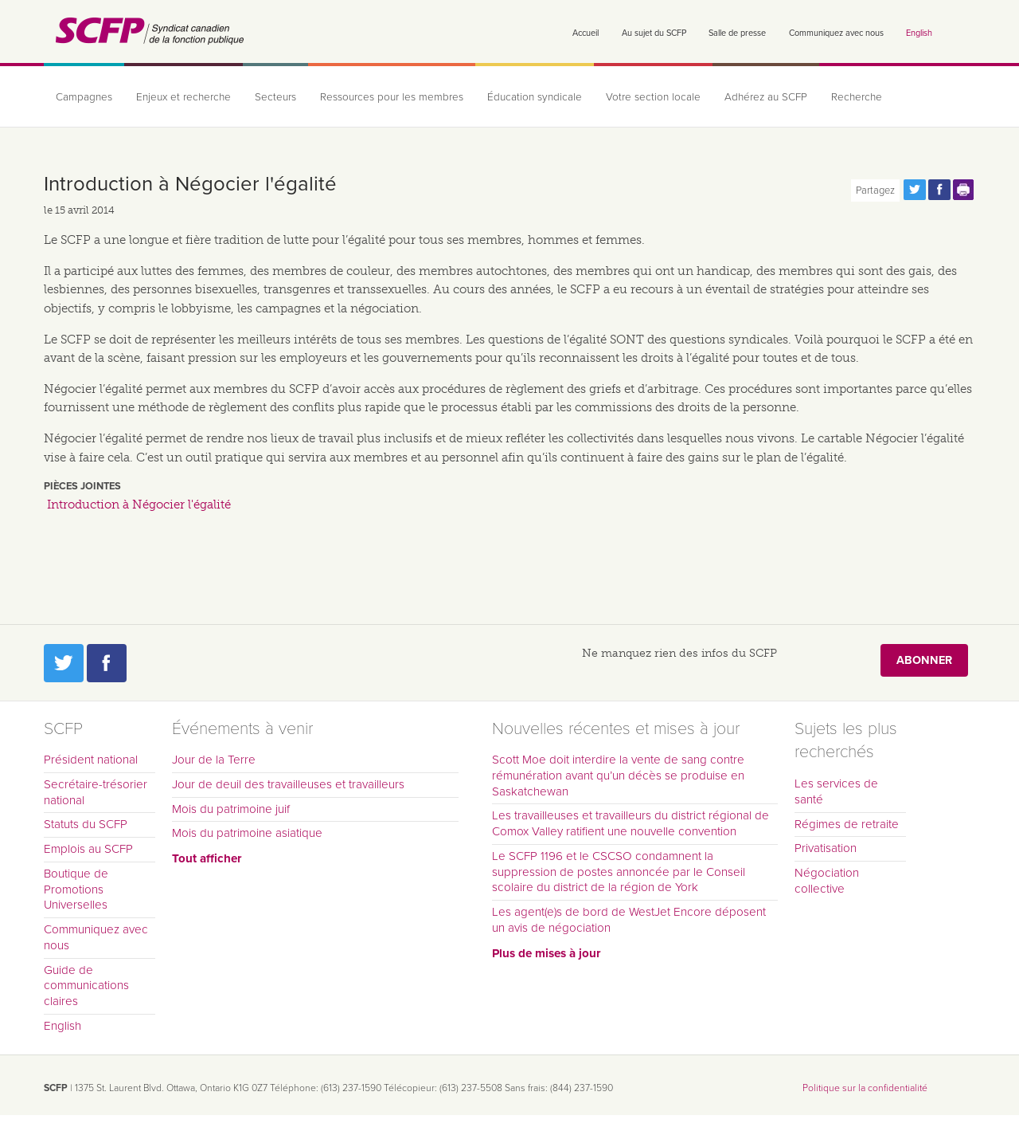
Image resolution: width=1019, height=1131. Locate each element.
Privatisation (826, 848)
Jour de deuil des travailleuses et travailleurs (288, 784)
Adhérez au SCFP (765, 97)
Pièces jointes (82, 486)
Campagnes (84, 97)
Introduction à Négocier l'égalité (139, 504)
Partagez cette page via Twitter (915, 189)
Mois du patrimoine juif (231, 809)
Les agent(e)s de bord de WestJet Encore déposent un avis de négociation (629, 920)
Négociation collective (827, 881)
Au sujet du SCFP (654, 33)
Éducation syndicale (534, 97)
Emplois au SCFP (88, 849)
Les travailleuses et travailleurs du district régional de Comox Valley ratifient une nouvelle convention (630, 823)
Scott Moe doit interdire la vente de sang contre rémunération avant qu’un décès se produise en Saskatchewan (618, 775)
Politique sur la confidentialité (864, 1088)
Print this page (964, 189)
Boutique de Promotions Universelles (76, 889)
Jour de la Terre (214, 759)
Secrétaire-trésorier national (95, 792)
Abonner (924, 660)
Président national (91, 759)
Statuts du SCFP (85, 824)
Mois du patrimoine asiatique (247, 833)
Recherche (856, 97)
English (919, 33)
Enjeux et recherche (183, 97)
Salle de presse (737, 33)
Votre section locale (653, 97)
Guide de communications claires (86, 986)
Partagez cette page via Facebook (939, 189)
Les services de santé (836, 791)
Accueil (585, 33)
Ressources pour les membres (391, 97)
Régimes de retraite (847, 824)
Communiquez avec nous (836, 33)
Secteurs (275, 97)
